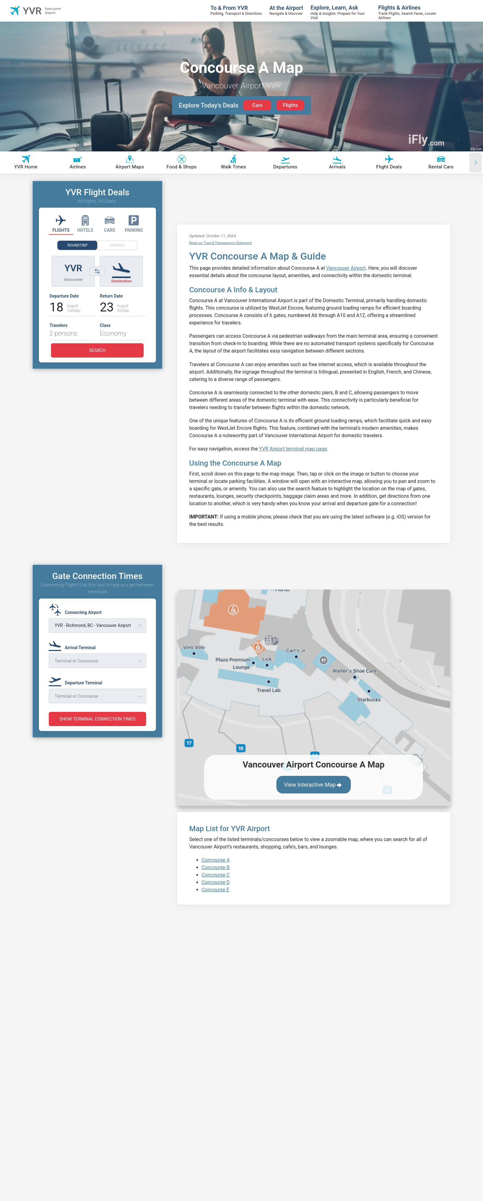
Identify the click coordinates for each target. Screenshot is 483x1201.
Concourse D (216, 882)
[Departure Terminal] (77, 680)
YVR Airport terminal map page (293, 449)
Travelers (58, 325)
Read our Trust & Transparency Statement (220, 243)
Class (105, 325)
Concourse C (216, 875)
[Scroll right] (475, 162)
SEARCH (97, 350)
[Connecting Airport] (77, 609)
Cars (257, 105)
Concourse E (215, 890)
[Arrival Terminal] (74, 645)
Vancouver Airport (346, 268)
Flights (290, 105)
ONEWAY (117, 245)
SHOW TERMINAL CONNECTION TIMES (97, 719)
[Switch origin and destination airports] (97, 271)
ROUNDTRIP (77, 245)
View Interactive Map (313, 785)
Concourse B (216, 867)
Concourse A (216, 860)
